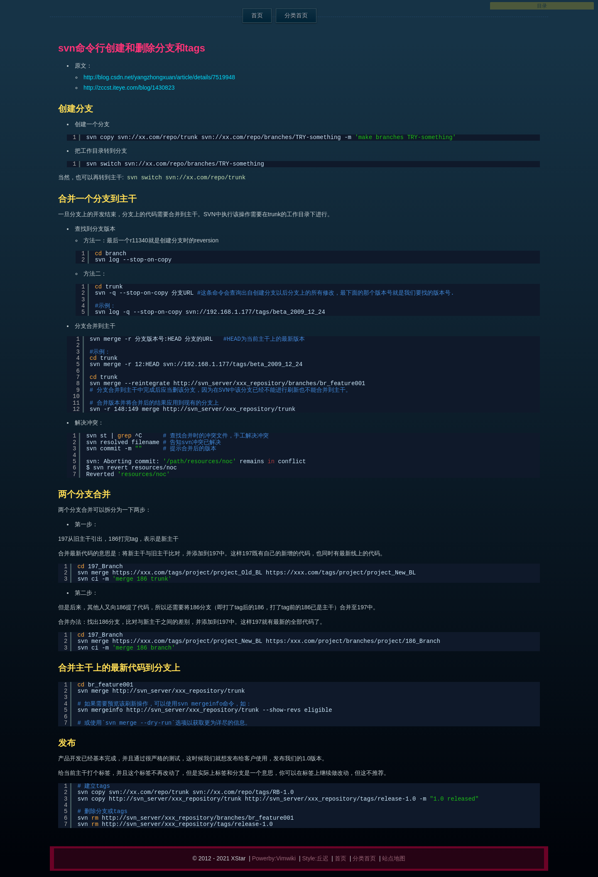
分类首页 (296, 15)
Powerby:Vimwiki (274, 858)
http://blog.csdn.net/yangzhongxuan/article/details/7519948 (159, 77)
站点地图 (393, 858)
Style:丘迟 (315, 858)
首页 (257, 15)
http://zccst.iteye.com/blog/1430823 (128, 87)
